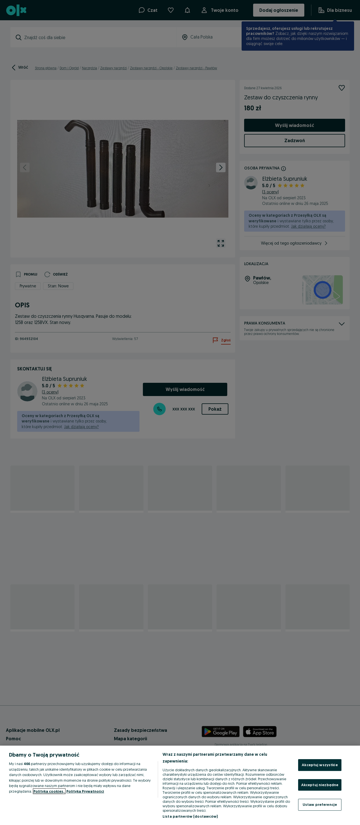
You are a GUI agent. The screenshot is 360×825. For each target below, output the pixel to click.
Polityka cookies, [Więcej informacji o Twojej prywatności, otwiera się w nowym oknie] (49, 791)
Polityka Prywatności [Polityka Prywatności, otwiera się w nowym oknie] (85, 791)
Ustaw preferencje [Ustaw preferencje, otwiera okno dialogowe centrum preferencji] (320, 804)
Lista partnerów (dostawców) (190, 816)
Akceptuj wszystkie (320, 765)
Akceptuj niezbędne (319, 784)
